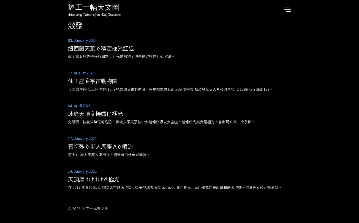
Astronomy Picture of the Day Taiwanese (94, 14)
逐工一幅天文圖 (93, 8)
